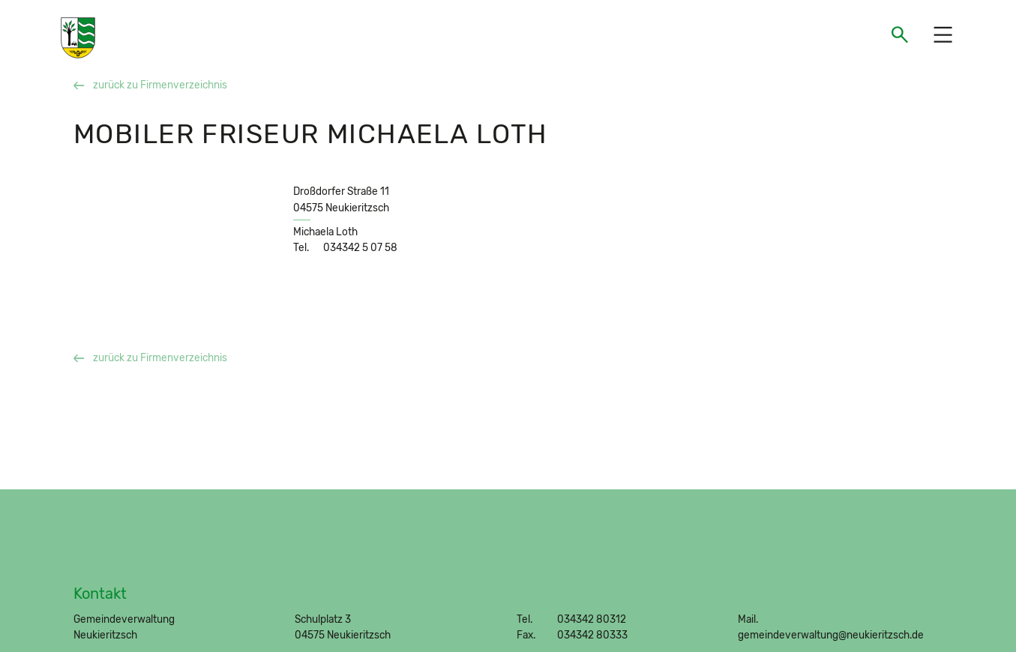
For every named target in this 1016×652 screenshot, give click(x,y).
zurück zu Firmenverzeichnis (150, 85)
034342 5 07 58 (360, 247)
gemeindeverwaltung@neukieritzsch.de (831, 635)
